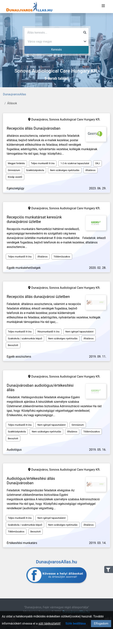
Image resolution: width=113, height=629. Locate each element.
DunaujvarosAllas (14, 94)
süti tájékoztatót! (49, 623)
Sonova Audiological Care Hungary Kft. (75, 119)
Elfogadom (101, 623)
